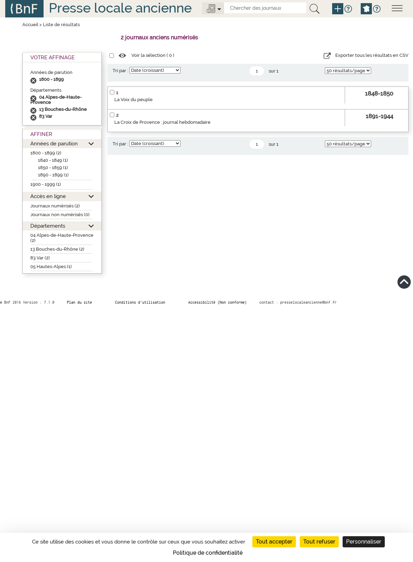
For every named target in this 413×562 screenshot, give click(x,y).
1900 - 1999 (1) (45, 184)
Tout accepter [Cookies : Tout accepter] (274, 541)
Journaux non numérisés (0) (60, 214)
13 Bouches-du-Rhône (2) (57, 249)
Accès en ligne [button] (48, 196)
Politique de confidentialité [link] (208, 552)
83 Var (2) (40, 257)
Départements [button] (47, 226)
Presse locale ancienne (120, 8)
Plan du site (79, 302)
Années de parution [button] (54, 143)
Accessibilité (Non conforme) (217, 302)
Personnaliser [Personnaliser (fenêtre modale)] (363, 541)
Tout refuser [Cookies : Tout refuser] (319, 541)
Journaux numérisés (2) (55, 205)
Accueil (30, 24)
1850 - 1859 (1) (53, 167)
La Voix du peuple (133, 99)
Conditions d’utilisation (140, 302)
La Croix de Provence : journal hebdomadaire (162, 122)
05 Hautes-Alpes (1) (51, 266)
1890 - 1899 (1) (53, 174)
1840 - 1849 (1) (53, 160)
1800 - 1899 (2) (45, 152)
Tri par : (120, 70)
